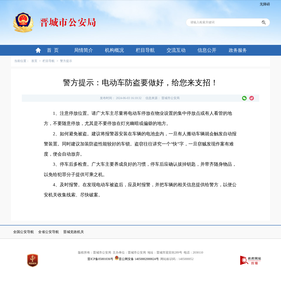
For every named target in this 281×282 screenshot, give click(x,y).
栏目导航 (145, 50)
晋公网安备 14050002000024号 (139, 259)
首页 (34, 61)
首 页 (53, 50)
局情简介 (83, 50)
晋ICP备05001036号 (100, 259)
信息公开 (206, 50)
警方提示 (66, 61)
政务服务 (238, 50)
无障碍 (265, 4)
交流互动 (176, 50)
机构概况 (114, 50)
